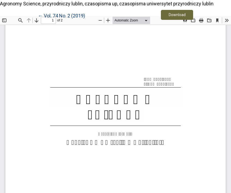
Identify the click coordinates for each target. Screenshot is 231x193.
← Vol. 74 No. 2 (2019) (61, 15)
